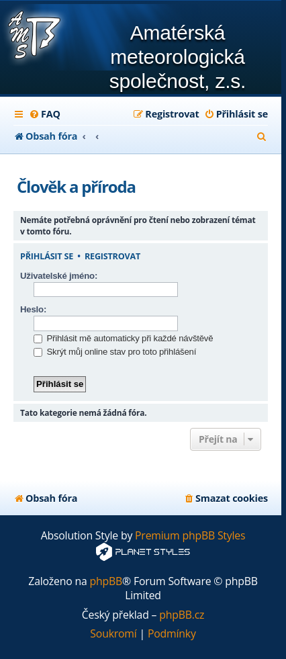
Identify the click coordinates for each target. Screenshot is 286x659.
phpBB (106, 581)
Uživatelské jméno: (58, 276)
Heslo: (33, 309)
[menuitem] (44, 114)
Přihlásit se (46, 256)
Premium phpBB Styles (190, 536)
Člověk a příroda (76, 186)
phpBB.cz (181, 615)
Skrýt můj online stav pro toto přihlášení (115, 352)
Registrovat (112, 256)
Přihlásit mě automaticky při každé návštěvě (123, 338)
